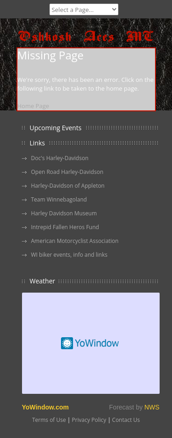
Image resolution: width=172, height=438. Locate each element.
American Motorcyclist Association (75, 241)
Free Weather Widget (91, 343)
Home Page (33, 106)
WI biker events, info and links (69, 255)
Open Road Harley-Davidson (67, 172)
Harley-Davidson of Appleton (68, 186)
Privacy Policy (89, 420)
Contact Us (126, 420)
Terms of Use (49, 420)
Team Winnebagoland (59, 199)
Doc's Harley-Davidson (60, 158)
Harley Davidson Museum (64, 213)
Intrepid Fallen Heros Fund (65, 227)
